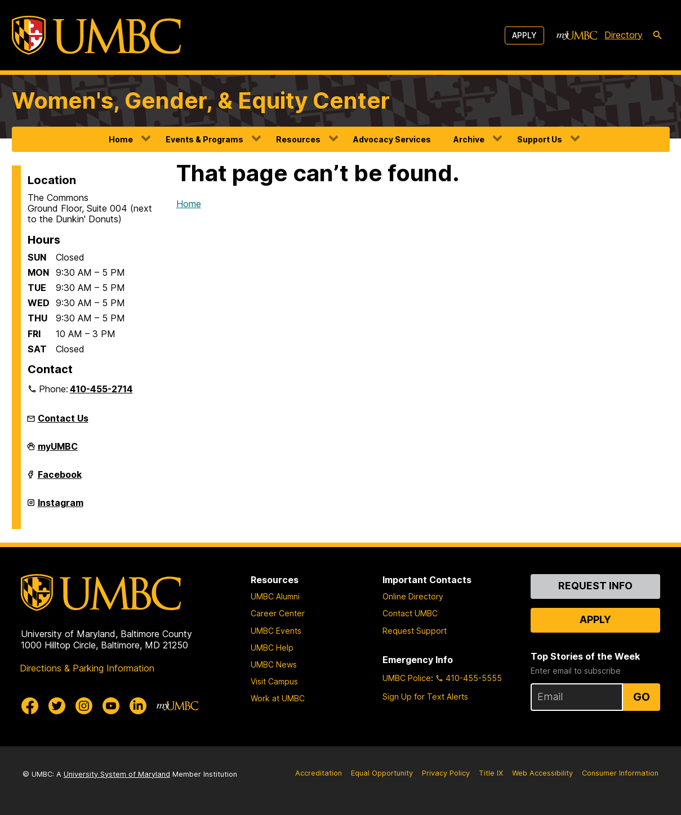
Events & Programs (204, 139)
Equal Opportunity (382, 773)
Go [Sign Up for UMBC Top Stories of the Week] (641, 697)
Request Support (414, 630)
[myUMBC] (576, 35)
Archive (468, 139)
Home (121, 139)
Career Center (278, 613)
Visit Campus (274, 681)
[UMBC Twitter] (56, 705)
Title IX (491, 773)
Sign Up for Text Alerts (425, 696)
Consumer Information (620, 773)
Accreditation (318, 773)
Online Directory (412, 596)
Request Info (595, 586)
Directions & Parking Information (87, 668)
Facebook (60, 479)
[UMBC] (96, 35)
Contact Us (63, 418)
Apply (524, 35)
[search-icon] (657, 35)
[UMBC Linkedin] (138, 705)
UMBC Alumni (275, 596)
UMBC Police (406, 678)
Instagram (60, 507)
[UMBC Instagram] (84, 705)
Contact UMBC (410, 613)
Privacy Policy (446, 773)
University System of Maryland (117, 774)
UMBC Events (276, 630)
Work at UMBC (278, 698)
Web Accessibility (542, 773)
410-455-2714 (101, 389)
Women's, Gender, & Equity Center (201, 100)
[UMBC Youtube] (111, 705)
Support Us (539, 139)
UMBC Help (272, 647)
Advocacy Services (392, 139)
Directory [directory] (623, 35)
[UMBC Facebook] (29, 705)
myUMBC (58, 451)
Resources (298, 139)
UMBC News (274, 664)
